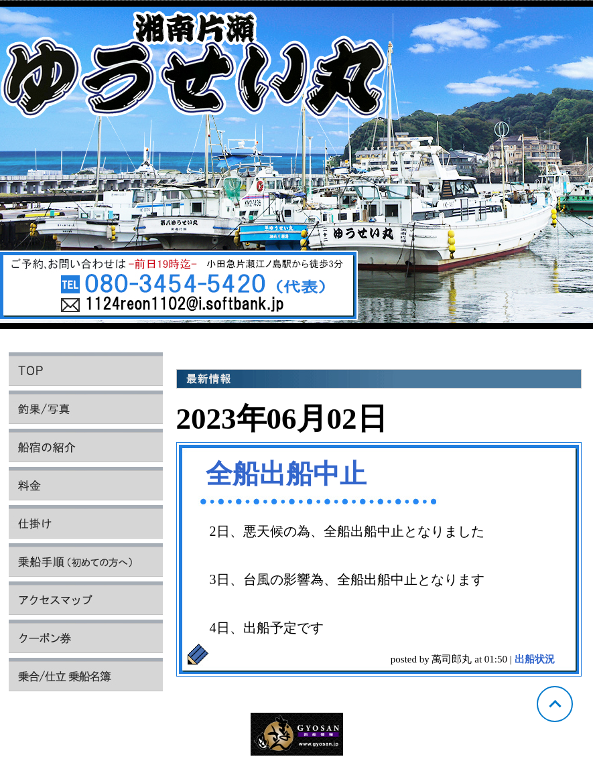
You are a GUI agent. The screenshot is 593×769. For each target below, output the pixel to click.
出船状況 (535, 659)
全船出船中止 (286, 474)
